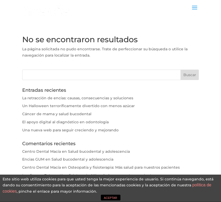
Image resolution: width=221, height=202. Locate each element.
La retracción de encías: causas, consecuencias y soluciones (77, 98)
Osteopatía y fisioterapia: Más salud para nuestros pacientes (124, 167)
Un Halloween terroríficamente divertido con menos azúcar (78, 105)
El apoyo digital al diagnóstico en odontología (65, 122)
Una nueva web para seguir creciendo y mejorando (70, 130)
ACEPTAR (110, 197)
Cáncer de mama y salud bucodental (56, 114)
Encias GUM (33, 159)
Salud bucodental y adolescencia (99, 151)
